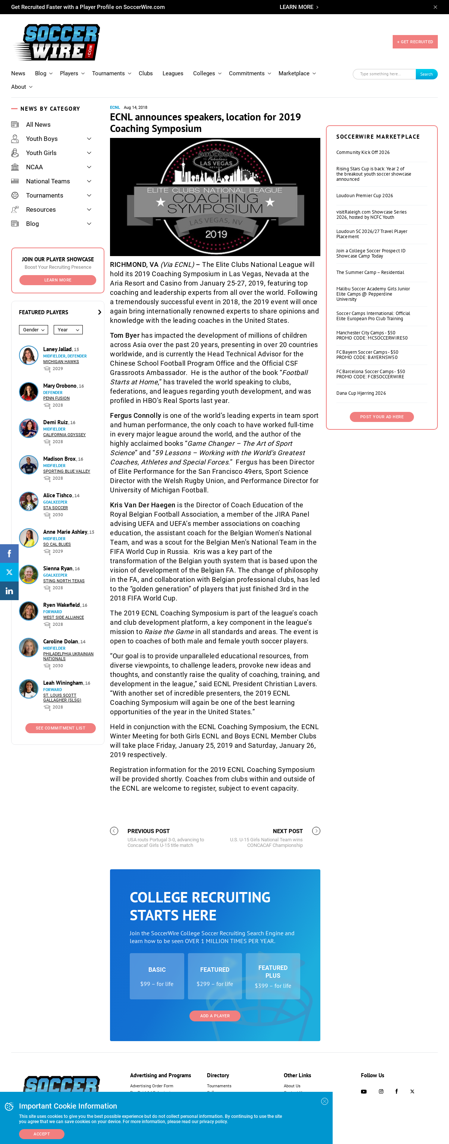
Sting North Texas (64, 581)
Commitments (247, 73)
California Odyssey (64, 434)
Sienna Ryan (58, 568)
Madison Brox (60, 458)
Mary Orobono (60, 385)
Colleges (204, 73)
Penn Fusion (56, 398)
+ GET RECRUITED (415, 42)
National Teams (40, 181)
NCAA (27, 167)
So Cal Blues (57, 544)
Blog (40, 73)
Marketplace (294, 73)
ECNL (115, 107)
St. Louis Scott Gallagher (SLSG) (62, 698)
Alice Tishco (58, 495)
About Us (292, 1086)
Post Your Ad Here (382, 417)
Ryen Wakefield (62, 604)
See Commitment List (61, 728)
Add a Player (215, 1016)
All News (31, 124)
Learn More (58, 280)
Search (426, 74)
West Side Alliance (63, 617)
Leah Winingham (63, 682)
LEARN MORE (296, 7)
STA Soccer (55, 507)
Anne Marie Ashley (65, 531)
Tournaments (108, 73)
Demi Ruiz (56, 422)
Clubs (146, 73)
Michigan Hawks (61, 361)
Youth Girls (34, 153)
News (18, 73)
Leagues (173, 73)
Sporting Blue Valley (66, 471)
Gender (30, 330)
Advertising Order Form (151, 1086)
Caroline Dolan (61, 641)
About (18, 87)
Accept (42, 1134)
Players (69, 73)
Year (62, 330)
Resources (33, 209)
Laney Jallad (58, 349)
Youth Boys (34, 138)
